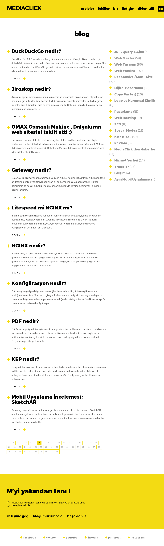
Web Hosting (125, 118)
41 (20, 451)
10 (48, 443)
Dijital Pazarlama (129, 88)
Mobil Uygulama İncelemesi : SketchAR (45, 399)
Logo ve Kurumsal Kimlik (132, 103)
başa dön (76, 516)
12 (59, 443)
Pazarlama (123, 112)
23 (20, 447)
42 (25, 451)
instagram (136, 537)
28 (46, 447)
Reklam (120, 143)
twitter (49, 537)
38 (99, 447)
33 (73, 447)
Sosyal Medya (126, 130)
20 (101, 443)
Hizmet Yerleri (127, 160)
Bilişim (120, 173)
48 (57, 451)
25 (30, 447)
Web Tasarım (126, 64)
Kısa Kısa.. (123, 137)
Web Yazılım (126, 71)
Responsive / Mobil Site (131, 79)
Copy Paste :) (126, 94)
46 (46, 451)
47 (52, 451)
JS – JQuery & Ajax (128, 52)
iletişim (128, 9)
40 (15, 451)
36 (89, 447)
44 (36, 451)
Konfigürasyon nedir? (36, 283)
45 (41, 451)
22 (15, 447)
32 (67, 447)
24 (25, 447)
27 (41, 447)
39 (9, 451)
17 (85, 443)
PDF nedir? (23, 321)
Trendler (122, 167)
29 (52, 447)
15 (75, 443)
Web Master (125, 58)
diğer (142, 9)
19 (96, 443)
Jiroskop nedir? (29, 89)
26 (36, 447)
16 (80, 443)
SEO (117, 124)
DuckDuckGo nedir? (34, 51)
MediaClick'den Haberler (132, 151)
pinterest (113, 537)
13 (64, 443)
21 (9, 447)
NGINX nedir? (26, 245)
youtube (70, 537)
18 (90, 443)
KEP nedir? (23, 359)
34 (78, 447)
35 (83, 447)
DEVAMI (17, 78)
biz (115, 9)
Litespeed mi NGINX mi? (39, 207)
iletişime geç (17, 516)
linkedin (91, 537)
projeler (87, 9)
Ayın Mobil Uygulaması (132, 179)
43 (30, 451)
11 (53, 443)
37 (94, 447)
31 (62, 447)
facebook (28, 537)
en (161, 9)
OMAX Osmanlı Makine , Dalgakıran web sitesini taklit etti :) (54, 129)
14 (69, 443)
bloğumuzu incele (47, 516)
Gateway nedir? (29, 170)
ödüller (104, 9)
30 (57, 447)
